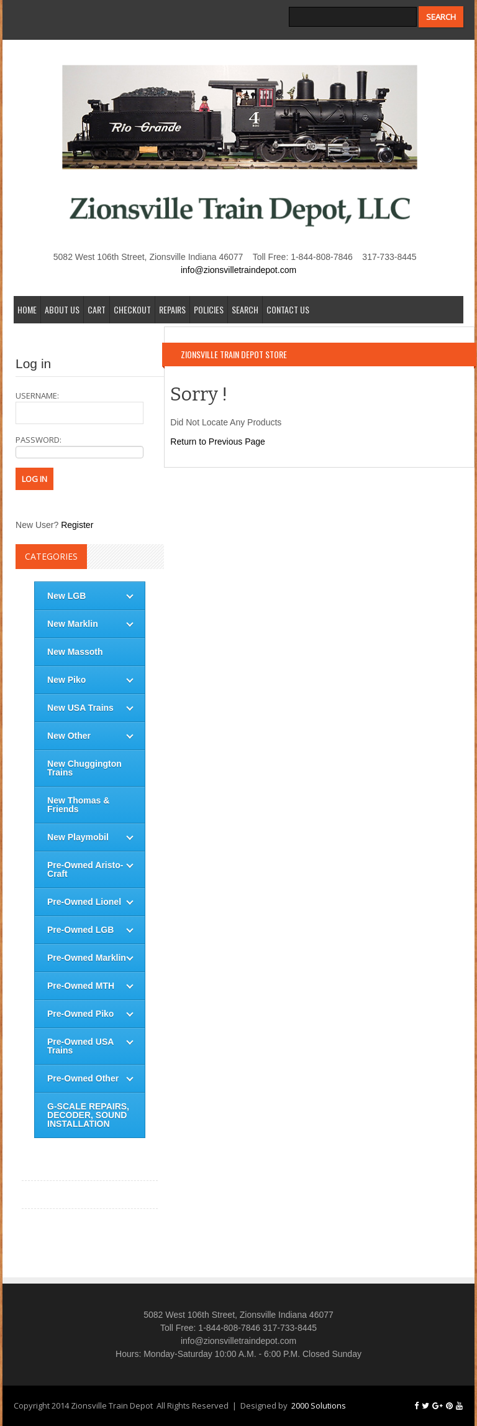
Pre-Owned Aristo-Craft (85, 869)
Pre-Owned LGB (80, 930)
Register (77, 525)
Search (245, 309)
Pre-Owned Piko (80, 1014)
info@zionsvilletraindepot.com (238, 270)
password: (79, 446)
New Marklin (72, 624)
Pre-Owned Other (83, 1078)
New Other (69, 736)
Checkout (132, 309)
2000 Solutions (318, 1405)
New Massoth (74, 652)
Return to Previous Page (217, 442)
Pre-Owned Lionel (84, 902)
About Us (62, 309)
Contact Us (287, 309)
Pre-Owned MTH (80, 986)
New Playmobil (78, 837)
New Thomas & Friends (78, 804)
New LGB (66, 596)
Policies (209, 309)
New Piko (66, 680)
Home (27, 309)
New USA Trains (80, 708)
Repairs (172, 309)
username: (79, 407)
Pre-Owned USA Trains (80, 1046)
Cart (97, 309)
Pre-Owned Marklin (86, 958)
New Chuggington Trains (84, 768)
